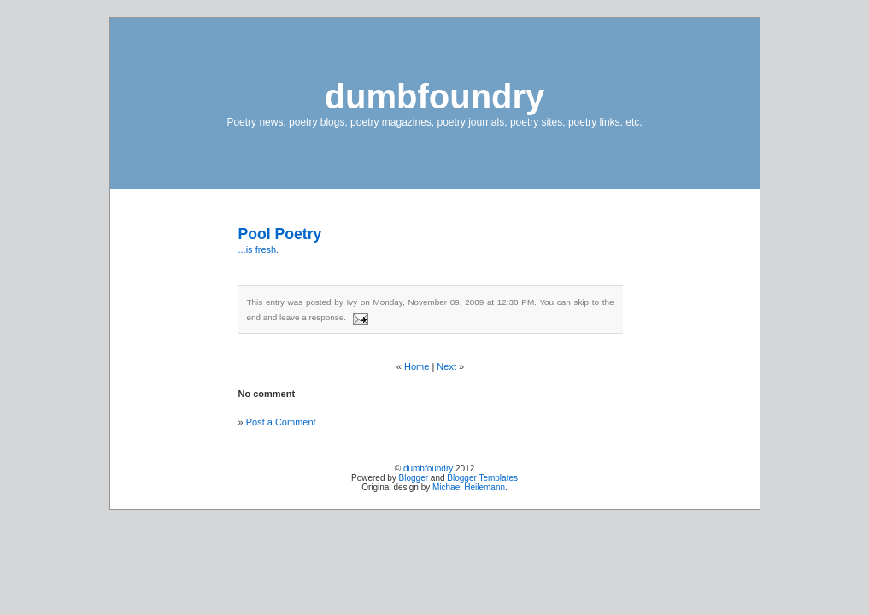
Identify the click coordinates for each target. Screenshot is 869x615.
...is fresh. (258, 249)
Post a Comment (281, 422)
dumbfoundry (435, 96)
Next (446, 366)
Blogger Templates (482, 478)
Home (416, 366)
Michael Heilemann (468, 487)
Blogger (413, 478)
